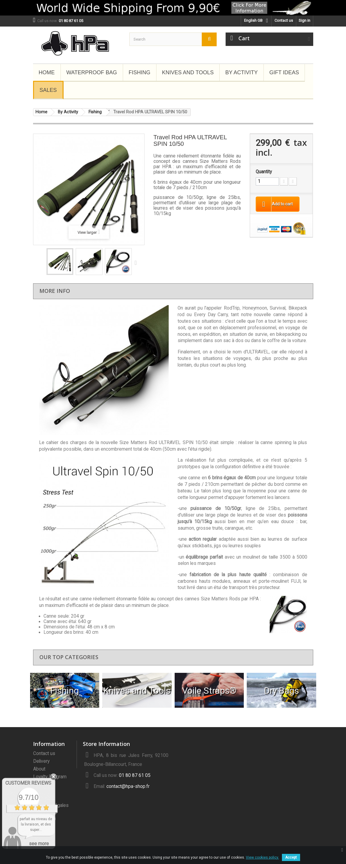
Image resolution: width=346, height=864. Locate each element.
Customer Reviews (28, 783)
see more (39, 843)
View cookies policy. (262, 857)
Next (137, 262)
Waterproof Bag (91, 72)
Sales (48, 90)
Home (47, 72)
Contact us (283, 20)
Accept (291, 857)
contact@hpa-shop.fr (128, 786)
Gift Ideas (284, 72)
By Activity (241, 72)
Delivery (41, 761)
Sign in (304, 20)
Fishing (139, 72)
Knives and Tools (188, 72)
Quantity (264, 171)
